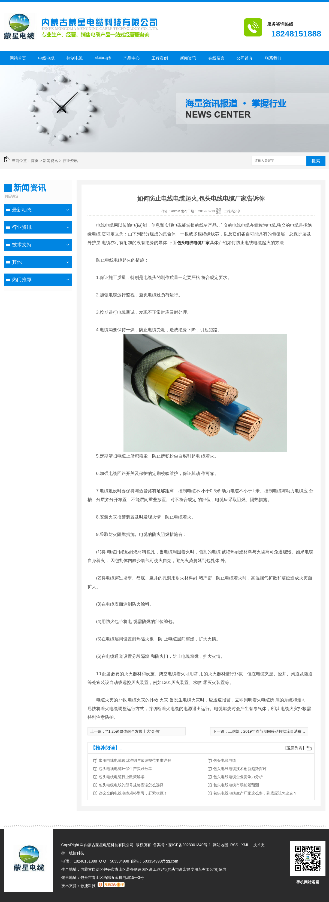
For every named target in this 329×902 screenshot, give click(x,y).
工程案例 (160, 58)
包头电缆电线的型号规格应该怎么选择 (131, 785)
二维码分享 (232, 211)
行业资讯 (70, 160)
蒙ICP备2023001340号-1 (189, 845)
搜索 (316, 161)
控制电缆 (75, 58)
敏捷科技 (76, 853)
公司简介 (245, 58)
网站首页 (18, 58)
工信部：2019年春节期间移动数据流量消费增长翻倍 (272, 731)
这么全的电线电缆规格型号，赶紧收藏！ (133, 793)
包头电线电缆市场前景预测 (236, 785)
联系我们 (273, 58)
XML (245, 845)
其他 (17, 262)
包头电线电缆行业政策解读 (121, 777)
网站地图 (220, 845)
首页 (34, 160)
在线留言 (216, 58)
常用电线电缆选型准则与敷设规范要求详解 (135, 760)
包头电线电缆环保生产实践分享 (125, 768)
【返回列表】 (294, 748)
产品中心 (131, 58)
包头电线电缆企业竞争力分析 (238, 777)
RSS (234, 845)
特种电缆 (103, 58)
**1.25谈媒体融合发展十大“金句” (132, 731)
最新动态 (22, 210)
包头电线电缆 (224, 760)
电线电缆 (46, 58)
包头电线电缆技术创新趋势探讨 (240, 768)
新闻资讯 (188, 58)
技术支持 (22, 244)
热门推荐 (22, 279)
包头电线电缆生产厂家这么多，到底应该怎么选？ (255, 793)
